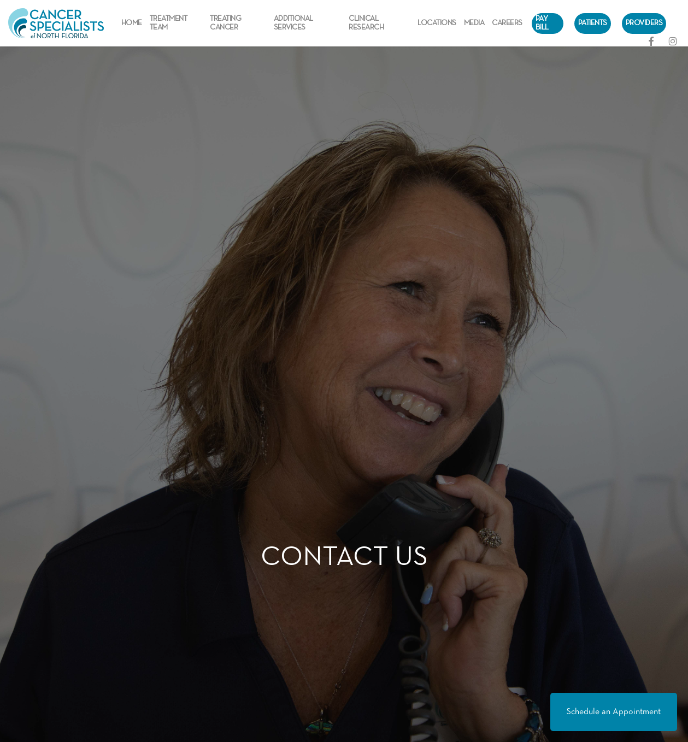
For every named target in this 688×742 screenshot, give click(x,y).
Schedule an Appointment (614, 712)
